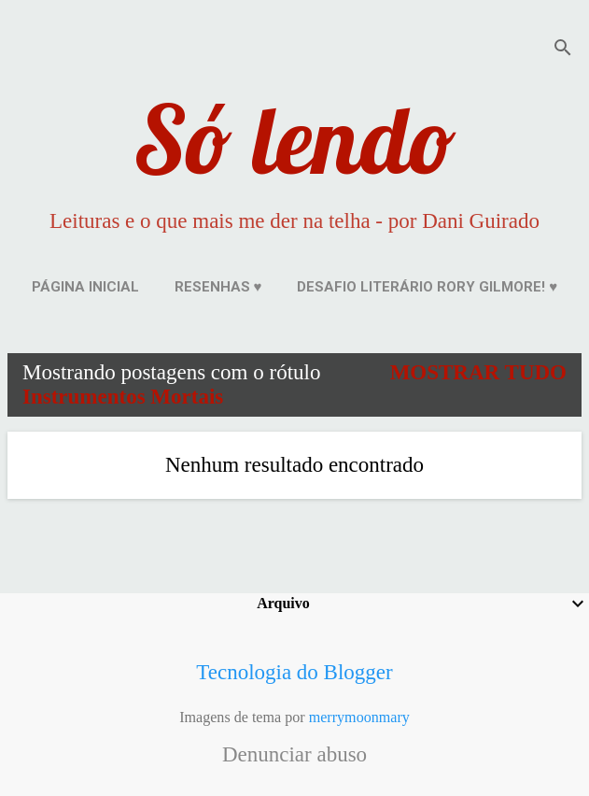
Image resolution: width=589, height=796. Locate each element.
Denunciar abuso (294, 755)
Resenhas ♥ (218, 286)
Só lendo (294, 138)
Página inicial (85, 286)
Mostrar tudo (478, 372)
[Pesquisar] (563, 50)
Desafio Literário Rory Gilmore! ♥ (427, 286)
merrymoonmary (359, 717)
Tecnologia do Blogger (294, 672)
